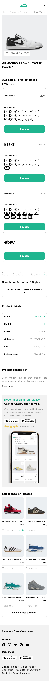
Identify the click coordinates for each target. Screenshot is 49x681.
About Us (20, 670)
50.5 (30, 119)
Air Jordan (25, 12)
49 (19, 119)
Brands (5, 666)
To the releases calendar (24, 612)
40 (7, 112)
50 (24, 119)
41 (19, 112)
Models (15, 666)
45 (19, 115)
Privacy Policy (34, 670)
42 (25, 112)
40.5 (13, 112)
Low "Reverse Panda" (40, 12)
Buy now (24, 129)
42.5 (30, 112)
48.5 (13, 119)
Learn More (43, 275)
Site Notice (7, 670)
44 (7, 115)
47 (36, 115)
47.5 (7, 119)
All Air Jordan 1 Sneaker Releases (24, 291)
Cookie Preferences (22, 673)
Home (5, 12)
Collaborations (28, 666)
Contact (6, 673)
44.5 (13, 115)
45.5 (25, 115)
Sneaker (14, 12)
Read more (9, 386)
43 (36, 112)
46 (30, 115)
